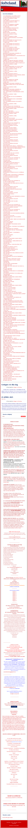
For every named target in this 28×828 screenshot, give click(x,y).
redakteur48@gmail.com (14, 584)
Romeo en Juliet (14, 758)
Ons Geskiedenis (14, 780)
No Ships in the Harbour (14, 749)
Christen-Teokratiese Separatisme (14, 745)
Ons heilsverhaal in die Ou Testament (14, 751)
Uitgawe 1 (14, 591)
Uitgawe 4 (14, 595)
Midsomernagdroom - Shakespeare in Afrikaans (14, 762)
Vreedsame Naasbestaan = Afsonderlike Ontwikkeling (14, 748)
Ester (14, 759)
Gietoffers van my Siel (14, 693)
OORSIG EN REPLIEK (14, 586)
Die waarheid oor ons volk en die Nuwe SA (14, 740)
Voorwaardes (16, 825)
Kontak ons (11, 825)
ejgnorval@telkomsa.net (8, 428)
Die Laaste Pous (14, 774)
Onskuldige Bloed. (15, 506)
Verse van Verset (14, 746)
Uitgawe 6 (14, 598)
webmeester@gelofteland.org (14, 536)
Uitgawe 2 (14, 592)
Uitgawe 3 (14, 594)
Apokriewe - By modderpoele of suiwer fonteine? (14, 761)
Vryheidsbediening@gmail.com (15, 567)
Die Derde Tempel (14, 766)
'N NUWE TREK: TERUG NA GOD (17, 656)
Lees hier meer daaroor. (10, 490)
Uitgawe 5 (14, 596)
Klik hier (4, 724)
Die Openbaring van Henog (14, 764)
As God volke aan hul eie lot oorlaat (14, 738)
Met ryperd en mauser (14, 769)
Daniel (14, 753)
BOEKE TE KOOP (14, 701)
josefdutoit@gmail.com (13, 655)
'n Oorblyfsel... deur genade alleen (14, 743)
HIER (11, 457)
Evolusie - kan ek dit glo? (14, 754)
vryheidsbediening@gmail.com (9, 671)
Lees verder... (14, 706)
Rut (14, 777)
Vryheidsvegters (6, 498)
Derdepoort (14, 772)
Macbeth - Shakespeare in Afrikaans (14, 767)
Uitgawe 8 (14, 600)
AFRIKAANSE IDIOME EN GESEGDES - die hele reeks (15, 806)
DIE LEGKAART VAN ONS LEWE (14, 608)
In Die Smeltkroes (17, 515)
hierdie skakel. (22, 435)
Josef (14, 775)
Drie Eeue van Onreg (14, 779)
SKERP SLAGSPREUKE (17, 797)
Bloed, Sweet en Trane (16, 527)
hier (22, 436)
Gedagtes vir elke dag (17, 387)
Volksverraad (8, 741)
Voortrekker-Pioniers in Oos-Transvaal (14, 784)
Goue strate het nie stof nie (14, 771)
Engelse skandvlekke (14, 782)
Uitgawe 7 (14, 599)
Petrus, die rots (14, 756)
